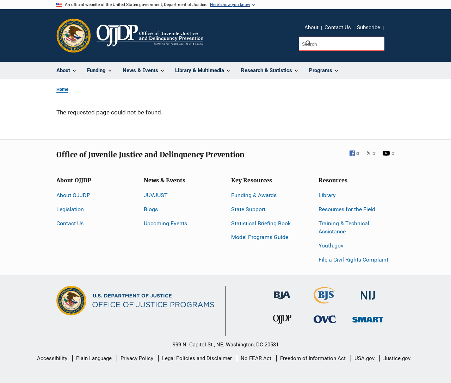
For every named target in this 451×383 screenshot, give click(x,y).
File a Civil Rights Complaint (353, 259)
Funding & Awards (254, 195)
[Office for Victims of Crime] (325, 319)
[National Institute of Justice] (368, 292)
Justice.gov (396, 358)
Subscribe (368, 27)
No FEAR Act (256, 358)
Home (62, 89)
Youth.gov (331, 245)
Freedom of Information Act (313, 358)
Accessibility (52, 358)
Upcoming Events (165, 223)
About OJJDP (73, 195)
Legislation (70, 209)
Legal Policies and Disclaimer (197, 358)
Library (327, 195)
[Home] (150, 35)
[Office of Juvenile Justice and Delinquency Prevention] (282, 321)
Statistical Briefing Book (261, 223)
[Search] (341, 44)
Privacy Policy (137, 358)
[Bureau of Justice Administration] (282, 292)
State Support (248, 209)
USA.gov (364, 358)
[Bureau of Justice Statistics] (325, 300)
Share (391, 28)
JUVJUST (156, 195)
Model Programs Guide (259, 237)
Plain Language (94, 358)
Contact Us (338, 27)
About (311, 27)
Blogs (151, 209)
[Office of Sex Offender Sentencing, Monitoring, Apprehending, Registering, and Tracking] (367, 317)
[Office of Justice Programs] (73, 35)
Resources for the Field (347, 209)
